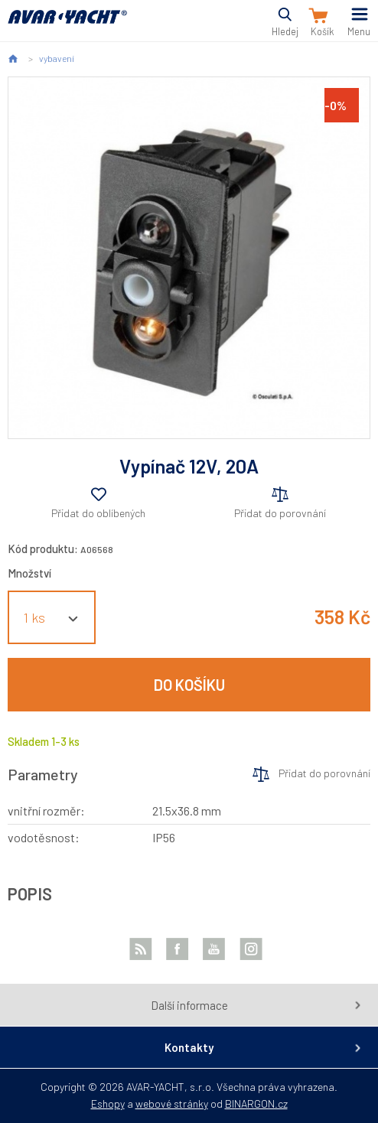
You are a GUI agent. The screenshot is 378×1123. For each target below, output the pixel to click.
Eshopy (108, 1103)
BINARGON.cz (256, 1103)
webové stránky (171, 1103)
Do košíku (189, 684)
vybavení (56, 58)
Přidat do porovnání (280, 512)
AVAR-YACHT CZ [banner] (67, 25)
